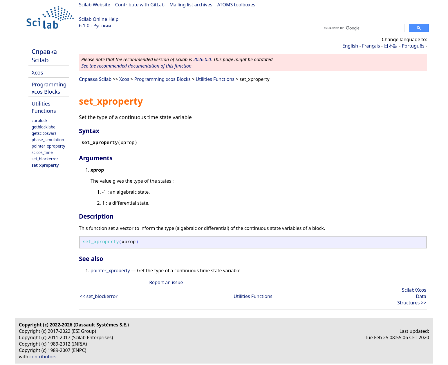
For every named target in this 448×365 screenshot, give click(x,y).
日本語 (391, 46)
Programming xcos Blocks (49, 88)
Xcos (37, 72)
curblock (39, 120)
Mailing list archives (190, 4)
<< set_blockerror (99, 296)
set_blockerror (45, 158)
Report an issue (166, 282)
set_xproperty (45, 165)
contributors (43, 356)
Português (413, 46)
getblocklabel (44, 127)
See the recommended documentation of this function (136, 66)
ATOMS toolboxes (236, 4)
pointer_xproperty (48, 146)
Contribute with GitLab (140, 4)
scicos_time (42, 152)
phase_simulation (48, 139)
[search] (362, 28)
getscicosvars (44, 133)
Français (371, 46)
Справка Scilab (44, 55)
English (350, 46)
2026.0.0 (202, 59)
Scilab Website (94, 4)
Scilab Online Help (98, 19)
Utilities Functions (44, 107)
